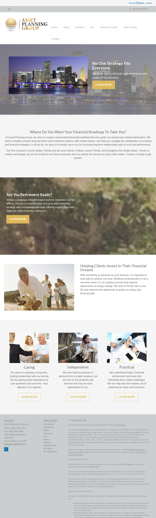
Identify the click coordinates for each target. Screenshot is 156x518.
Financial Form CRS (78, 414)
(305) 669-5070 (138, 9)
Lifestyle (47, 436)
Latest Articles (50, 439)
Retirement (48, 418)
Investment (48, 421)
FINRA (92, 460)
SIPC (97, 460)
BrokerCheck (121, 418)
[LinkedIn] (10, 9)
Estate (46, 424)
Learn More (103, 78)
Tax (45, 430)
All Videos (48, 442)
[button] (69, 25)
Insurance (48, 427)
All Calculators (50, 445)
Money (46, 433)
